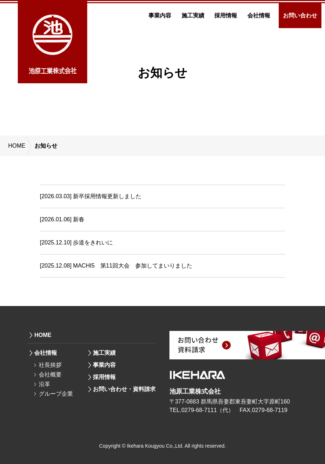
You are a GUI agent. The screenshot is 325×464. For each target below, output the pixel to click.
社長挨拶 (50, 365)
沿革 (44, 384)
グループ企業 (56, 394)
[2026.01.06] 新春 (62, 219)
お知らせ (46, 146)
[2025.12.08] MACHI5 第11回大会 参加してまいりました (116, 266)
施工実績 (193, 15)
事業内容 (159, 15)
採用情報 (225, 15)
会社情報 (258, 15)
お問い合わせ (300, 15)
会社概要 (50, 374)
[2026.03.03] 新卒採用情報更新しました (90, 196)
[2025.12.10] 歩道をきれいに (76, 242)
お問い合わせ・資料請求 (124, 389)
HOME (16, 146)
